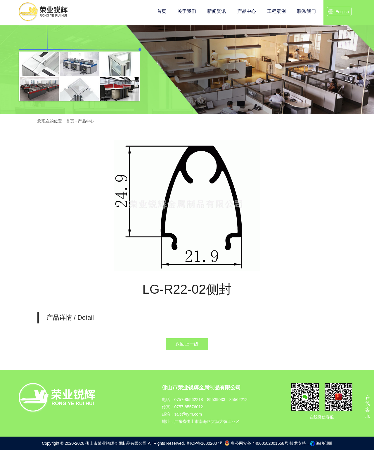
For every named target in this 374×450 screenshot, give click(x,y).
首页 (70, 121)
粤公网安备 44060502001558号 (256, 443)
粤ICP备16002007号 (205, 443)
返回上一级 (187, 344)
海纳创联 (324, 443)
